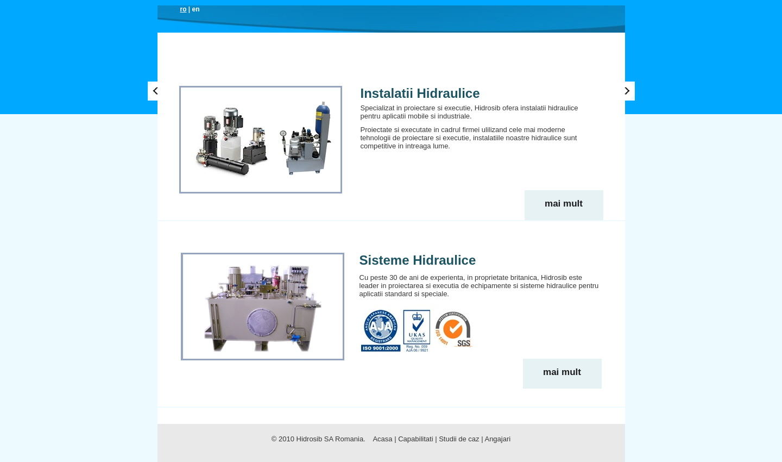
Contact (577, 72)
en (196, 9)
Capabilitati (390, 72)
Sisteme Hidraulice (418, 260)
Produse (301, 72)
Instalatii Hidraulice (420, 93)
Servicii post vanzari (460, 72)
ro (183, 9)
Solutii (342, 72)
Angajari (497, 439)
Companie (253, 72)
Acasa (212, 72)
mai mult (564, 203)
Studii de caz (529, 72)
